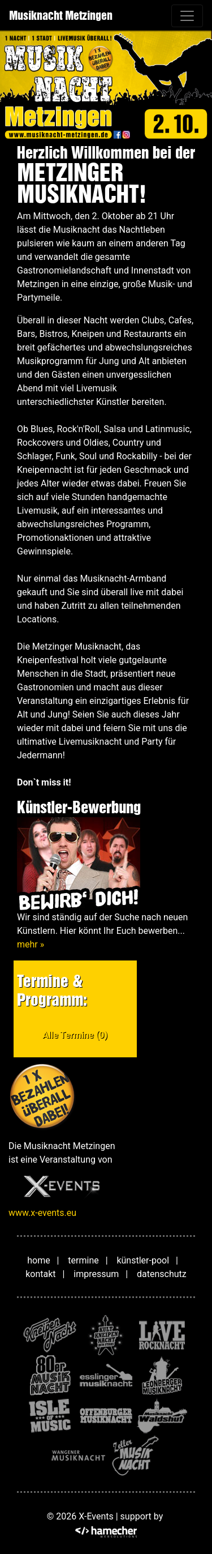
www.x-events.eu (42, 1212)
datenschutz (162, 1274)
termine (83, 1260)
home (38, 1260)
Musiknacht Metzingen (61, 15)
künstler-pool (142, 1260)
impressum (96, 1274)
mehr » (30, 944)
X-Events (96, 1516)
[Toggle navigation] (187, 16)
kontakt (40, 1274)
